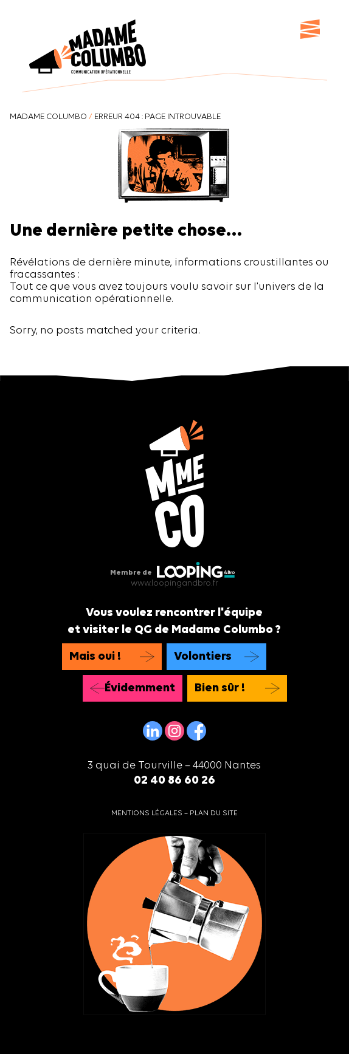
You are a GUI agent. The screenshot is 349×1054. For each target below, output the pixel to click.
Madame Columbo (48, 116)
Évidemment (140, 688)
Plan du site (214, 813)
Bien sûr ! (220, 688)
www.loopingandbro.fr (174, 583)
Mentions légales (146, 813)
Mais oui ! (95, 657)
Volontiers (203, 657)
